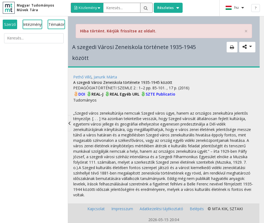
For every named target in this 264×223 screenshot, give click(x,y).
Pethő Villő (82, 77)
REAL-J (98, 94)
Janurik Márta (105, 77)
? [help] (255, 7)
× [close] (246, 31)
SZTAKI (236, 208)
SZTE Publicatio (160, 94)
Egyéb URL (130, 94)
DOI (82, 94)
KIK (225, 208)
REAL (115, 94)
